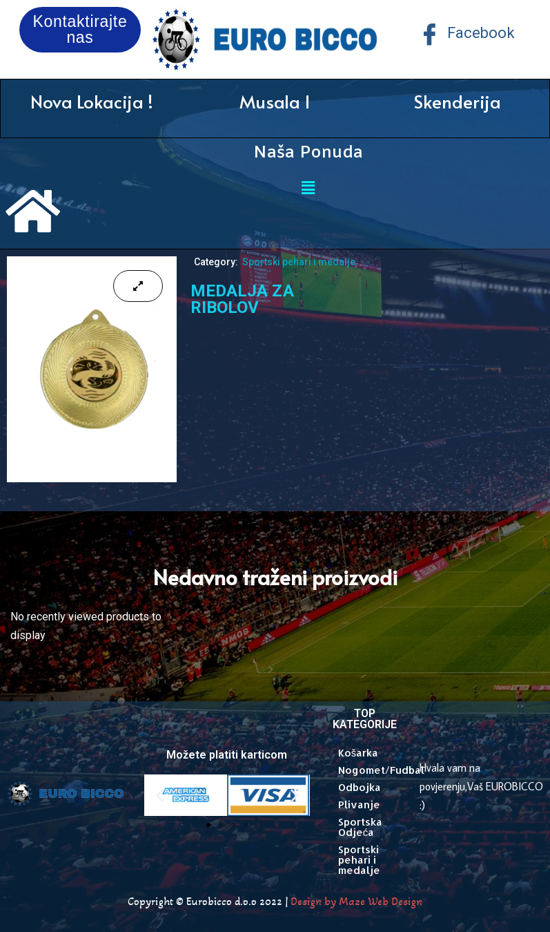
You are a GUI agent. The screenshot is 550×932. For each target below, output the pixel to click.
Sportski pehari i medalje (298, 261)
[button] (159, 795)
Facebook (467, 34)
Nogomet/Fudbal (372, 770)
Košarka (358, 752)
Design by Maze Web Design (356, 901)
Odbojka (359, 787)
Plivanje (359, 804)
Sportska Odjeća (360, 827)
